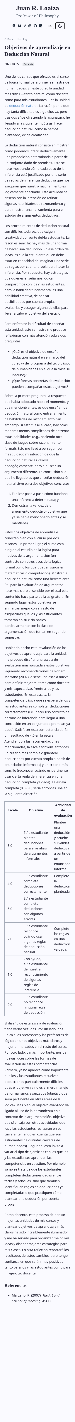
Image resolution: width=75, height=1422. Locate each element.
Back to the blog (15, 39)
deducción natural (23, 105)
